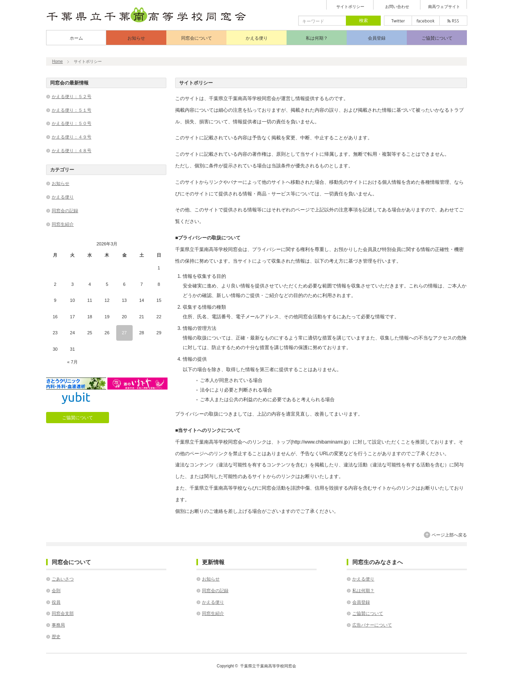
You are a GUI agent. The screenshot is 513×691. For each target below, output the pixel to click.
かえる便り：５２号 (71, 96)
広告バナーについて (372, 625)
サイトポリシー (350, 7)
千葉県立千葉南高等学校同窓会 (268, 666)
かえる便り (257, 38)
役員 (56, 602)
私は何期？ (317, 38)
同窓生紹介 (63, 224)
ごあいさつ (63, 579)
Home (57, 61)
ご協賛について (437, 38)
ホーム (76, 38)
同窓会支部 (63, 613)
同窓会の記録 (65, 210)
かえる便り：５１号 (71, 110)
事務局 (58, 625)
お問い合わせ (397, 7)
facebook (426, 21)
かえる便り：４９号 (71, 137)
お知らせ (136, 38)
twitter (398, 21)
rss (453, 21)
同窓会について (196, 38)
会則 (56, 590)
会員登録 (377, 38)
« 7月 (72, 362)
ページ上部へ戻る (449, 534)
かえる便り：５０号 (71, 123)
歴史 (56, 636)
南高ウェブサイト (444, 7)
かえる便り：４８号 (71, 150)
